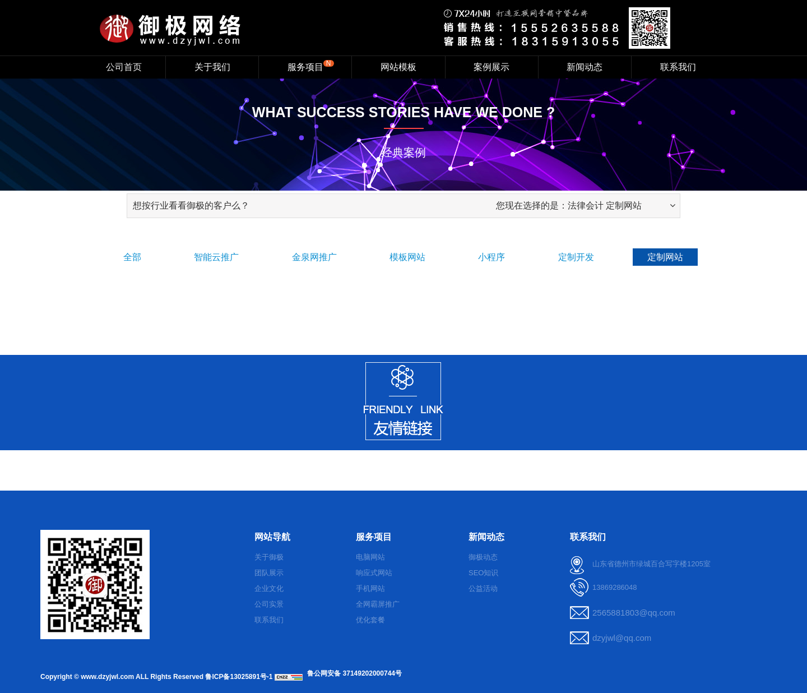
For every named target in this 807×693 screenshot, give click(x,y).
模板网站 (407, 257)
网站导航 (272, 537)
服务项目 (310, 65)
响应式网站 (374, 573)
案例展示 (491, 67)
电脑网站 (370, 557)
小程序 (491, 257)
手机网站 (370, 588)
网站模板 (398, 67)
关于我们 (212, 67)
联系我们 (678, 67)
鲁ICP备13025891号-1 (238, 677)
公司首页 (124, 67)
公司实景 (269, 604)
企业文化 (269, 588)
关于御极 (269, 557)
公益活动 (483, 588)
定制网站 (665, 257)
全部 (132, 257)
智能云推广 (216, 257)
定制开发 (576, 257)
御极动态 (483, 557)
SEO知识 (483, 573)
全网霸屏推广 (378, 604)
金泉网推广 (314, 257)
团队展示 (269, 573)
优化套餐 (370, 620)
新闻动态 (584, 67)
